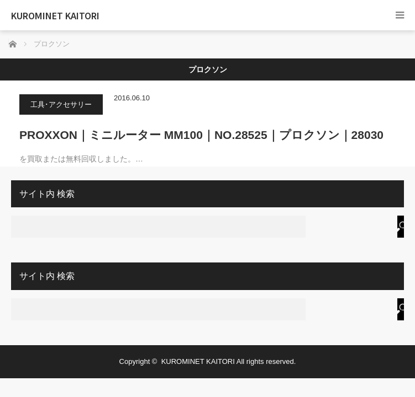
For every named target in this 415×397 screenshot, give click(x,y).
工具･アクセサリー (61, 104)
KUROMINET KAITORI (55, 15)
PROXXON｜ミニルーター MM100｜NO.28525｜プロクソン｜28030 (201, 134)
